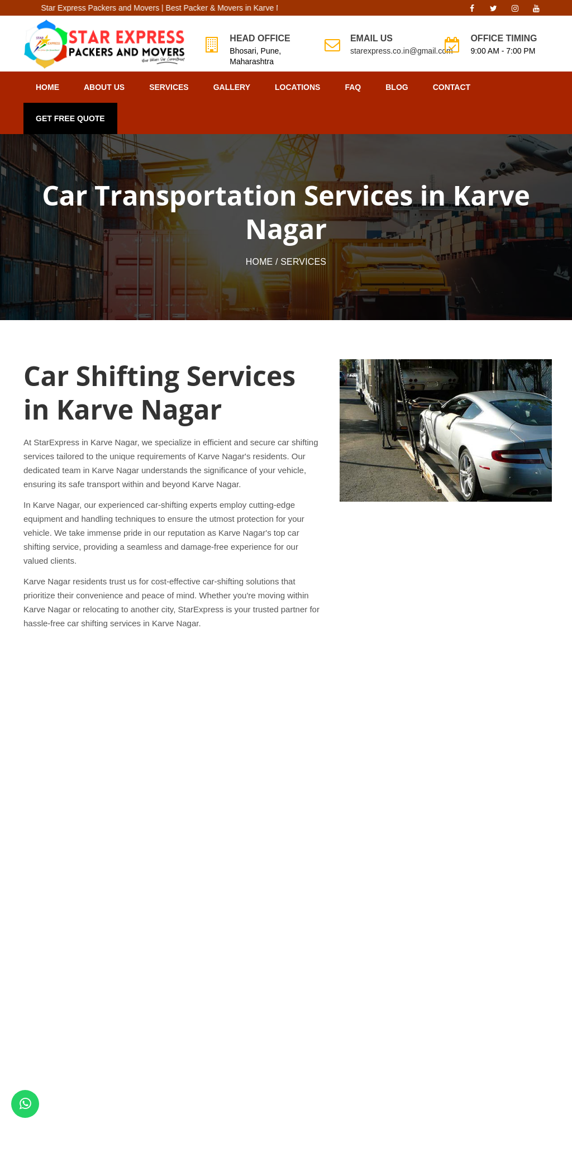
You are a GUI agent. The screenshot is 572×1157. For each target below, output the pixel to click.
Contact (451, 87)
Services (169, 87)
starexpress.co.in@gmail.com (401, 50)
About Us (104, 87)
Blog (396, 87)
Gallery (231, 87)
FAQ (353, 87)
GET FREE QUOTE (70, 118)
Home (47, 87)
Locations (297, 87)
